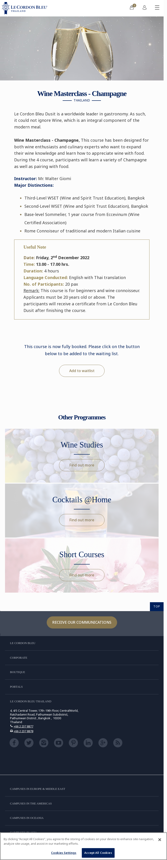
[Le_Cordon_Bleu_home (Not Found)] (25, 8)
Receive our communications (81, 622)
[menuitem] (131, 8)
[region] (83, 846)
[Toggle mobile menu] (157, 8)
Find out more (81, 465)
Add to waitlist (82, 370)
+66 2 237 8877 (23, 726)
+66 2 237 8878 (23, 731)
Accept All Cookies (98, 853)
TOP (156, 606)
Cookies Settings (63, 853)
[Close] (160, 840)
